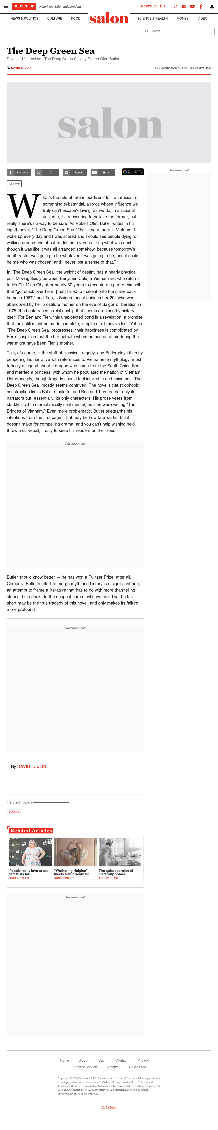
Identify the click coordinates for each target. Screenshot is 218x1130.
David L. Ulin (21, 68)
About (83, 1060)
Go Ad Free (137, 1067)
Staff (101, 1060)
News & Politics (24, 18)
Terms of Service (84, 1067)
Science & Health (152, 18)
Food (76, 18)
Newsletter (153, 6)
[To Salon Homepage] (109, 17)
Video (203, 18)
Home (64, 1060)
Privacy (143, 1060)
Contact (121, 1060)
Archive (113, 1067)
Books (14, 812)
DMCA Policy (109, 1107)
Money (183, 18)
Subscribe (24, 6)
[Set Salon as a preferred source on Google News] (133, 171)
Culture (54, 18)
